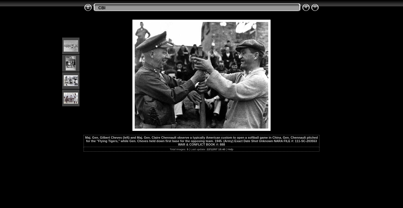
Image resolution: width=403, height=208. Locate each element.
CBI (102, 7)
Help (230, 149)
